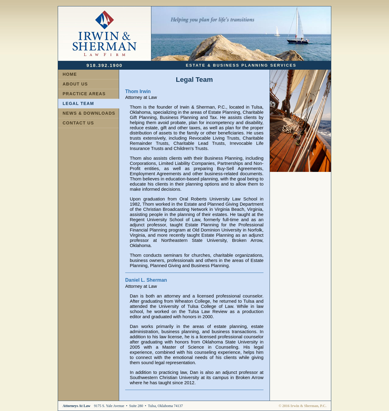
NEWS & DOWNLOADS (89, 113)
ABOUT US (75, 84)
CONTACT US (78, 122)
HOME (70, 74)
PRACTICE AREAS (84, 93)
